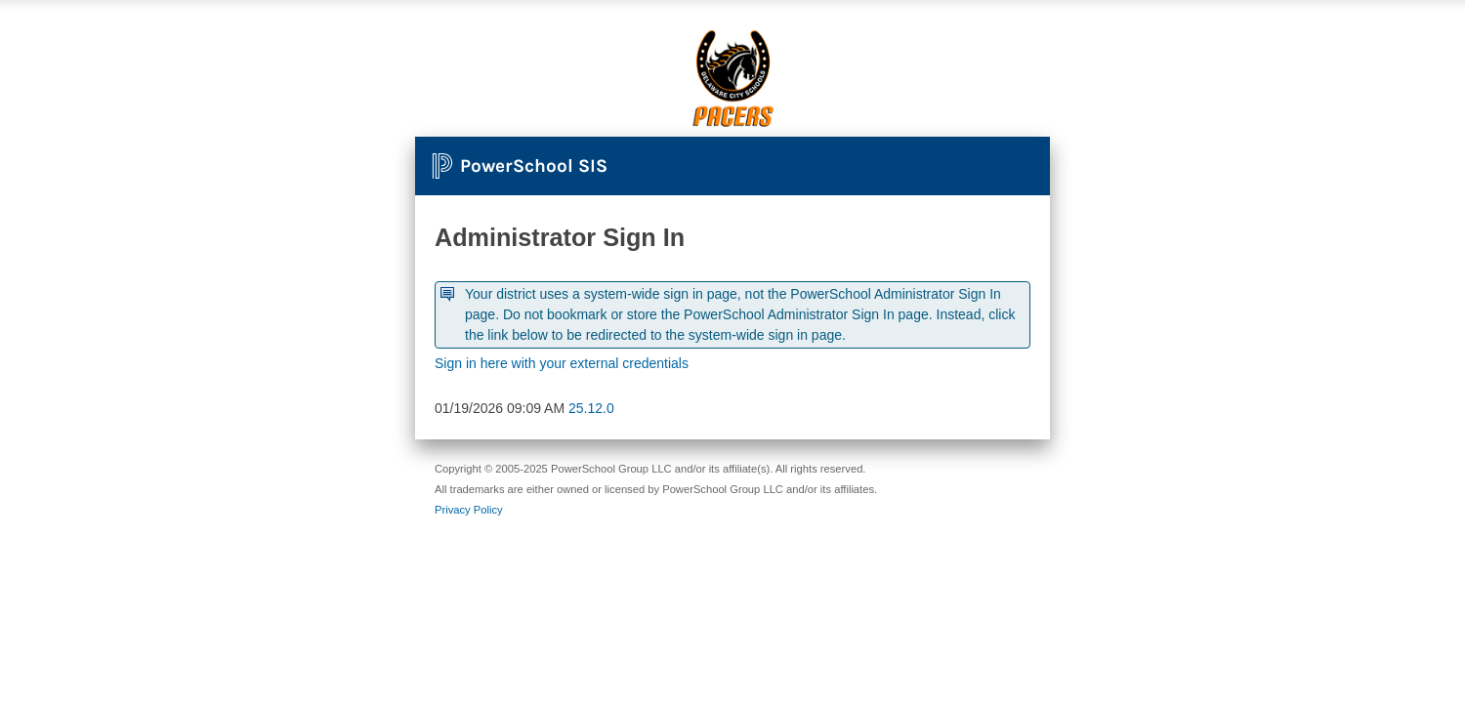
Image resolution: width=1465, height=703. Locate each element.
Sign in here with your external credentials (562, 363)
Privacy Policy (469, 510)
